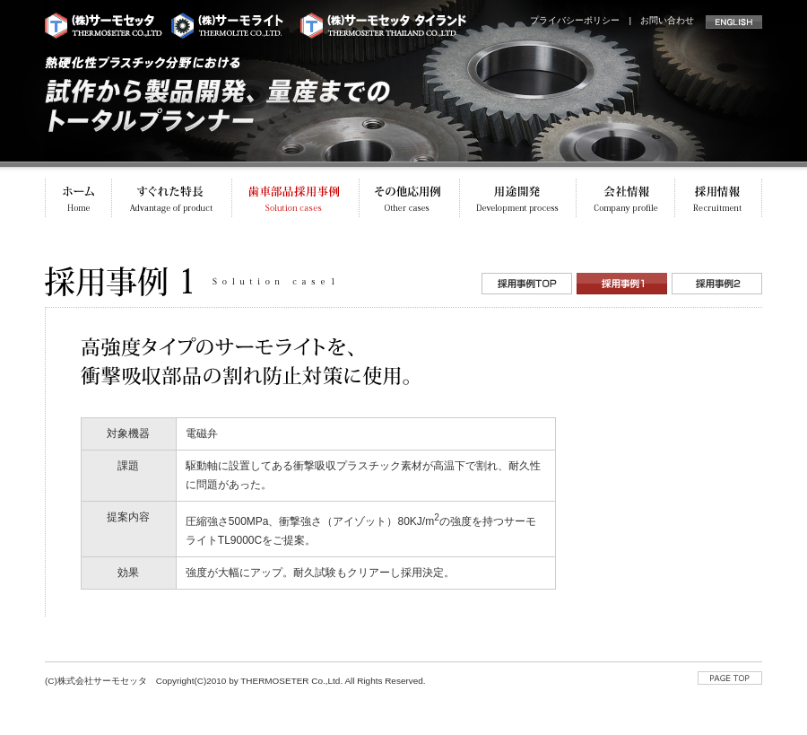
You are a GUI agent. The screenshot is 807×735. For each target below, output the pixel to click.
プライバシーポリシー (575, 20)
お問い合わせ (667, 20)
